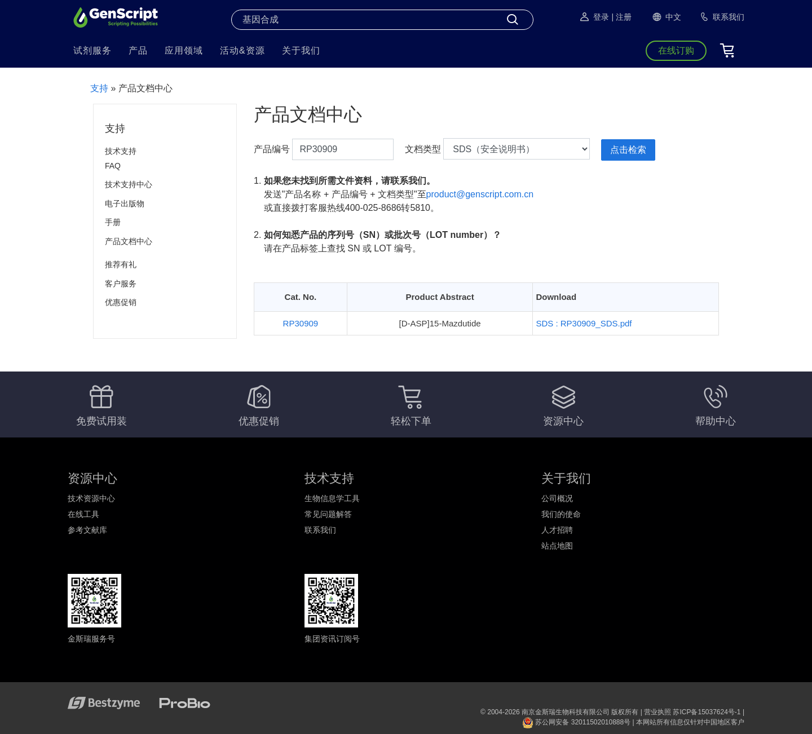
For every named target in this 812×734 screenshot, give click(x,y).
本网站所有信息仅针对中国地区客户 (690, 722)
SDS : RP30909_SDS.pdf (584, 323)
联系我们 (320, 529)
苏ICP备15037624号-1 (706, 712)
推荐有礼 (120, 264)
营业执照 (657, 712)
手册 (113, 222)
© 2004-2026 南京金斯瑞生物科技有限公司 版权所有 (559, 712)
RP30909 (301, 323)
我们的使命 (561, 514)
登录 (594, 17)
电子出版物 (124, 203)
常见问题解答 (328, 514)
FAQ (113, 165)
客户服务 (120, 283)
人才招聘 (557, 529)
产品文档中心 (128, 241)
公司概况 (557, 498)
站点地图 (557, 545)
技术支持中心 (128, 184)
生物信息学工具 (332, 498)
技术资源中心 (91, 498)
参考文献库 (87, 529)
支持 (99, 88)
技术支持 (120, 151)
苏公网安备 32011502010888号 (576, 722)
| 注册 (621, 16)
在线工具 (83, 514)
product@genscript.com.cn (480, 194)
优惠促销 (120, 302)
